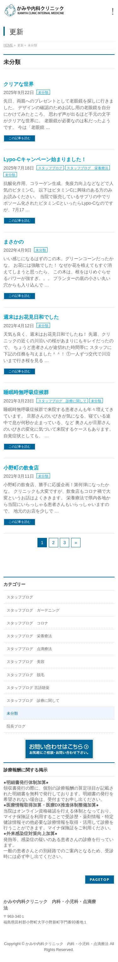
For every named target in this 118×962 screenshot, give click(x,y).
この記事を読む (19, 138)
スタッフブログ (50, 168)
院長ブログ (16, 726)
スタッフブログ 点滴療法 (29, 649)
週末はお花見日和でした (31, 317)
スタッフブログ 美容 (25, 662)
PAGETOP (100, 879)
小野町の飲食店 (21, 467)
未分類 (43, 92)
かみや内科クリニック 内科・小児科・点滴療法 (67, 944)
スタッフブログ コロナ (27, 623)
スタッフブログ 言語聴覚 (28, 688)
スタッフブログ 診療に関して (62, 401)
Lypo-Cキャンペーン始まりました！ (44, 159)
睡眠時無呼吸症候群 (26, 392)
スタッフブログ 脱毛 (25, 675)
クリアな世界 (18, 84)
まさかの (13, 241)
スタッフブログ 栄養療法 (87, 168)
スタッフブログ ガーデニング (33, 610)
